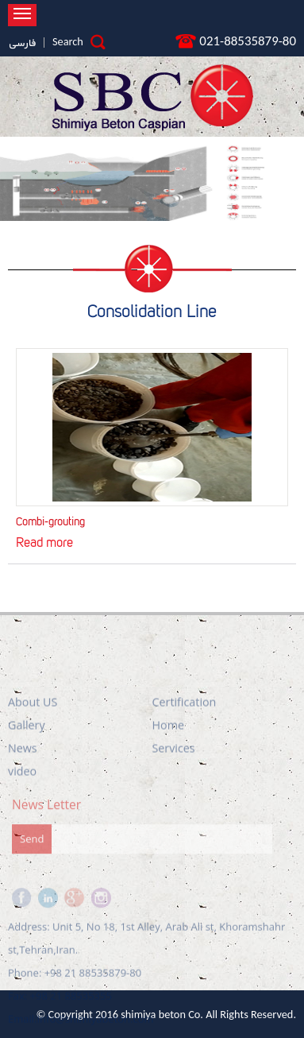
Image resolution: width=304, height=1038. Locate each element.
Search (79, 41)
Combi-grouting (50, 520)
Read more (44, 541)
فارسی (22, 44)
